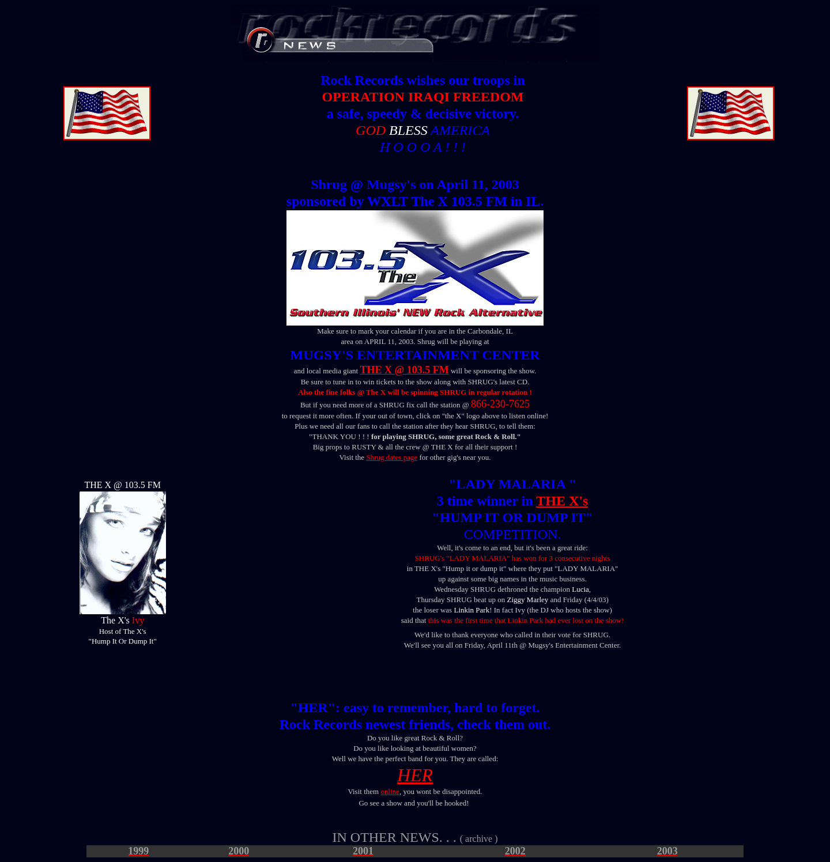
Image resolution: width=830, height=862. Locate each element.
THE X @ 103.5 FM (404, 370)
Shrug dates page (391, 457)
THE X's (562, 500)
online (389, 791)
